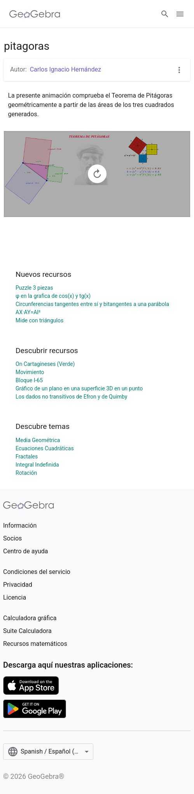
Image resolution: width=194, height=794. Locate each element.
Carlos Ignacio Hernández (65, 69)
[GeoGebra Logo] (34, 14)
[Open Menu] (180, 14)
